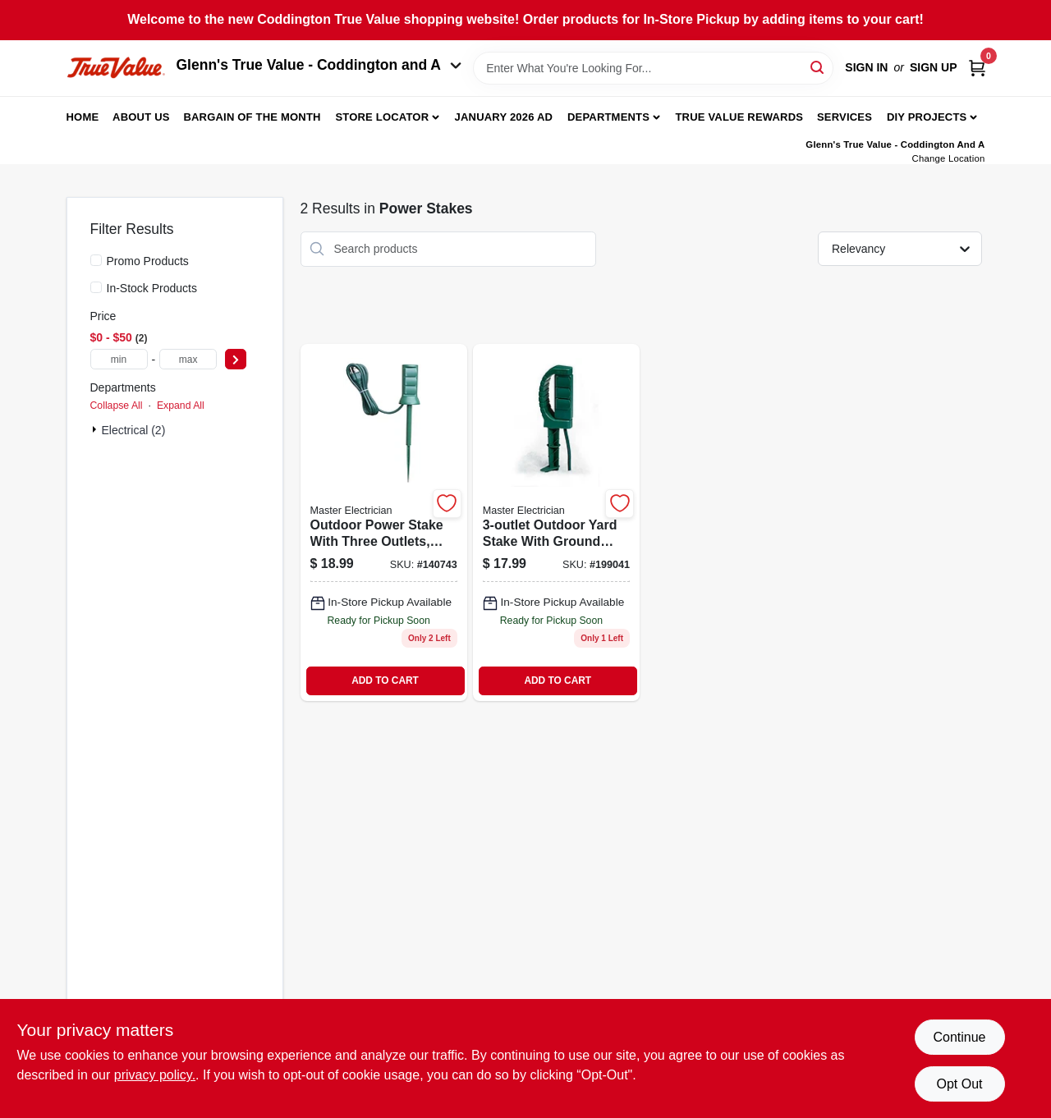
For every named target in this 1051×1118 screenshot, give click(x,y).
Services (844, 117)
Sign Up (933, 67)
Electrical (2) (134, 430)
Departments (608, 117)
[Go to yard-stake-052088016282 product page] (556, 522)
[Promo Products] (96, 260)
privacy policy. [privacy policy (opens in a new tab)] (154, 1075)
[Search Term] (653, 68)
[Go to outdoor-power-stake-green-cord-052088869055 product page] (384, 522)
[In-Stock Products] (96, 287)
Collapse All (116, 405)
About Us (141, 117)
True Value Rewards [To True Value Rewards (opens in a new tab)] (739, 117)
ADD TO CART (385, 680)
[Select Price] (235, 359)
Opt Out (959, 1084)
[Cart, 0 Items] (977, 67)
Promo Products (148, 261)
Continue (959, 1037)
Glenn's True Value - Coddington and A (319, 65)
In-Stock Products (152, 288)
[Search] (818, 66)
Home (83, 117)
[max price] (188, 359)
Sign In (866, 67)
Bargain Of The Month (251, 117)
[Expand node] (96, 429)
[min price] (119, 359)
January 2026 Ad (504, 117)
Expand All (180, 405)
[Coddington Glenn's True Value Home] (116, 68)
